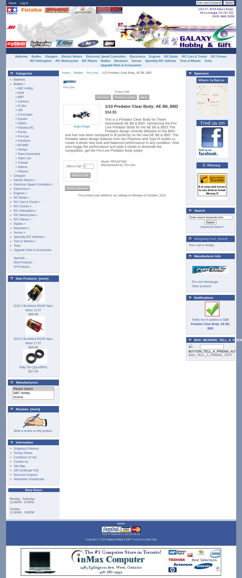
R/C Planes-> (22, 219)
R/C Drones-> (23, 206)
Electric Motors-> (25, 180)
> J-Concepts (23, 114)
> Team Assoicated (27, 154)
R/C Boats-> (22, 197)
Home (12, 3)
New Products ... (24, 262)
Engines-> (20, 193)
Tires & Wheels (190, 61)
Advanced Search (211, 227)
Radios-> (19, 224)
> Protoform (22, 140)
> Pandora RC (24, 127)
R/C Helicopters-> (25, 210)
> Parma (20, 132)
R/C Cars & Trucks (194, 56)
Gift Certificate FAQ (26, 470)
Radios (105, 61)
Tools (208, 61)
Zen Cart (151, 539)
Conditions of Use (25, 457)
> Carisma (21, 101)
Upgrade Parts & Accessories (121, 65)
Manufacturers (27, 382)
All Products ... (23, 266)
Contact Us (21, 461)
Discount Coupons (26, 475)
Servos (136, 61)
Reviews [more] (28, 409)
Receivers (121, 61)
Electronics (138, 56)
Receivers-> (21, 228)
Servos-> (19, 232)
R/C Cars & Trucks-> (27, 202)
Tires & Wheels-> (25, 241)
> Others (20, 123)
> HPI (18, 110)
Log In (24, 3)
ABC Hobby (33, 393)
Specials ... (21, 258)
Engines (155, 56)
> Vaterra (20, 167)
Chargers (51, 56)
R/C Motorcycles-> (26, 215)
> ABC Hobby (23, 88)
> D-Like (20, 106)
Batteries (21, 56)
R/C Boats (171, 56)
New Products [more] (32, 278)
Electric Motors (71, 56)
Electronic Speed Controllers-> (33, 184)
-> (19, 84)
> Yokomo (21, 171)
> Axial (19, 92)
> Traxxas (21, 162)
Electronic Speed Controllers (106, 56)
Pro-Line (92, 73)
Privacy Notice (23, 453)
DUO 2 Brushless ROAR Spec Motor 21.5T (33, 306)
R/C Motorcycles (66, 61)
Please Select (33, 389)
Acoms (33, 397)
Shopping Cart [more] (210, 239)
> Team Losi (22, 158)
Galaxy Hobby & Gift (118, 539)
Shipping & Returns (26, 448)
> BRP (19, 97)
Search (200, 210)
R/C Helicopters (41, 61)
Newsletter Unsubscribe (29, 479)
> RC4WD (21, 145)
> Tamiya (20, 149)
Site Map (19, 466)
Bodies (78, 73)
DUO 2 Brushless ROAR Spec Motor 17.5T (33, 339)
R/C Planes (89, 61)
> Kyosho (21, 119)
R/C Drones (218, 56)
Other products (201, 286)
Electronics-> (22, 189)
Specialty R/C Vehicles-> (30, 237)
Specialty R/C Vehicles (160, 61)
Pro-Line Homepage (205, 282)
